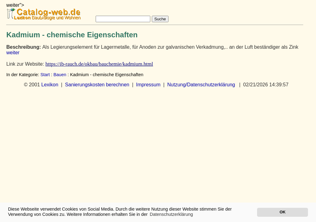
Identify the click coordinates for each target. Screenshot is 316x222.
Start (45, 74)
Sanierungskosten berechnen (97, 84)
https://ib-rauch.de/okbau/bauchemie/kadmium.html (99, 64)
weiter (12, 52)
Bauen (59, 74)
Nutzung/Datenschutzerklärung (201, 84)
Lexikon (49, 84)
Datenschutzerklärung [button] (171, 214)
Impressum (148, 84)
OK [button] (282, 212)
